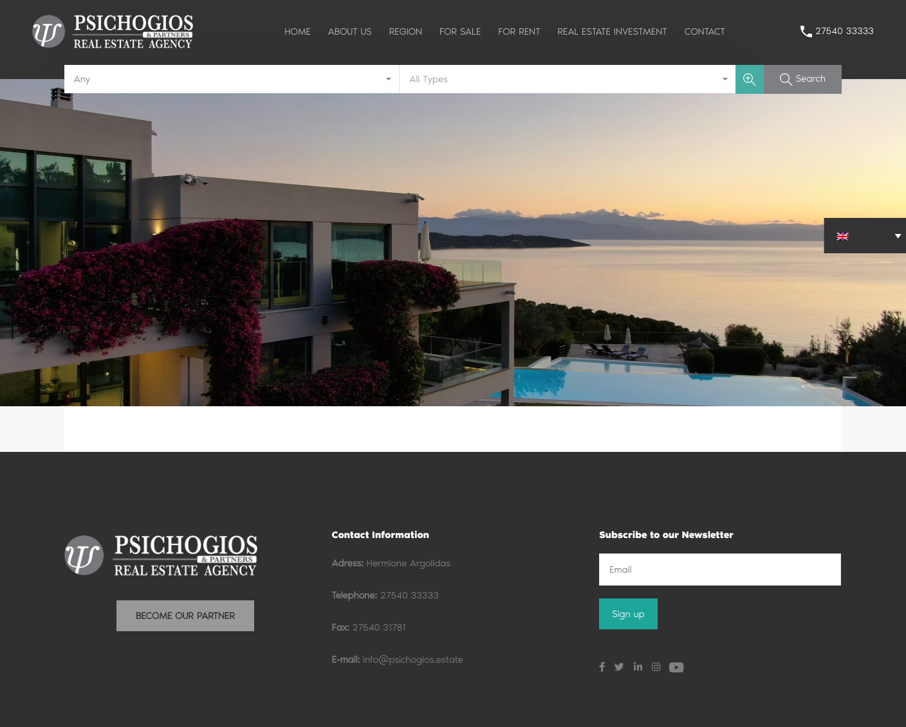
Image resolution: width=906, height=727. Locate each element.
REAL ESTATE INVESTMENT (612, 31)
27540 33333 (844, 31)
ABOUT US (350, 31)
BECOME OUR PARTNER (185, 616)
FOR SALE (460, 31)
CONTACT (705, 31)
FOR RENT (519, 31)
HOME (297, 31)
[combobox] (232, 79)
